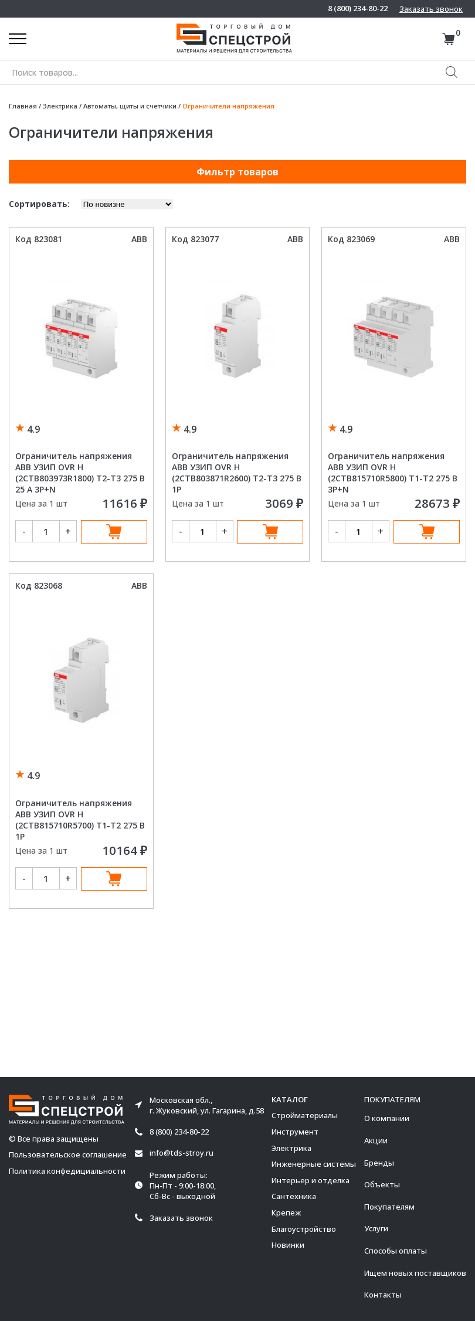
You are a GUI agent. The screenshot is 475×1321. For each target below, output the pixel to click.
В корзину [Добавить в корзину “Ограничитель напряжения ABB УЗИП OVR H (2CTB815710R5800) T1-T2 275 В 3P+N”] (426, 532)
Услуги (376, 1228)
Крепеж (286, 1212)
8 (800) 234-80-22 (358, 8)
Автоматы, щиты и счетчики (130, 105)
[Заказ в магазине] (127, 204)
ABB (139, 238)
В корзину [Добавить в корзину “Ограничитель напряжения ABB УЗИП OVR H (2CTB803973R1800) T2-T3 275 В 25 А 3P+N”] (114, 532)
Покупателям (389, 1206)
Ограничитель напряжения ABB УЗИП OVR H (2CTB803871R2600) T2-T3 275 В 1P (236, 472)
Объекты (382, 1184)
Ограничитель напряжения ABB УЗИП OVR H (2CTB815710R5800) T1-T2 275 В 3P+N (392, 472)
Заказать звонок (431, 9)
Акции (376, 1140)
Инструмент (295, 1131)
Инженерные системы (314, 1164)
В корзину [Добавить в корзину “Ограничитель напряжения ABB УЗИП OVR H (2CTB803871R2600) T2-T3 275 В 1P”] (270, 532)
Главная (23, 105)
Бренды (379, 1162)
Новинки (288, 1245)
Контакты (383, 1294)
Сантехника (294, 1196)
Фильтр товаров (237, 171)
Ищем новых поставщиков (415, 1273)
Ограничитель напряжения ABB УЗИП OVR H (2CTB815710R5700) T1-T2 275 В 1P (80, 819)
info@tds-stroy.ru (181, 1153)
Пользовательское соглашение (68, 1155)
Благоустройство (304, 1229)
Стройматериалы (305, 1115)
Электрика (60, 105)
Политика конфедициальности (67, 1171)
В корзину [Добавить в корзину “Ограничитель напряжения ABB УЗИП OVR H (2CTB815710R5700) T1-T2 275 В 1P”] (114, 879)
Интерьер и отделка (311, 1180)
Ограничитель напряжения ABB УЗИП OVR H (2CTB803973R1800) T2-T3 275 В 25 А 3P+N (80, 472)
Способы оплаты (395, 1250)
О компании (386, 1118)
